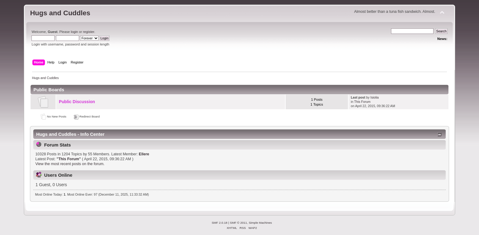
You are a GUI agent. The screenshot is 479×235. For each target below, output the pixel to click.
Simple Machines (260, 222)
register (88, 32)
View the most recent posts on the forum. (69, 164)
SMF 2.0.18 (220, 222)
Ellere (144, 154)
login (74, 32)
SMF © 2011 (238, 222)
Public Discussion (77, 101)
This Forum (362, 101)
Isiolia (375, 97)
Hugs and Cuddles (60, 13)
